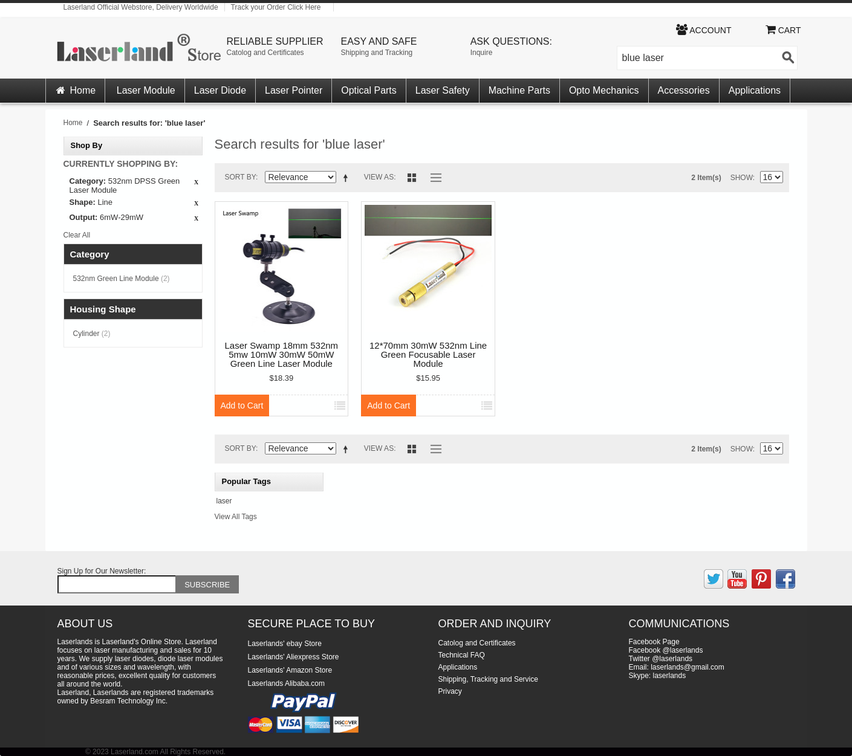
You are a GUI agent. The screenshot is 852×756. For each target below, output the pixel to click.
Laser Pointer (293, 90)
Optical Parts (369, 90)
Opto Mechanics (604, 90)
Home (75, 90)
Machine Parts (519, 90)
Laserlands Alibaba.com (286, 683)
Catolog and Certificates (265, 52)
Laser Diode (220, 90)
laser (224, 501)
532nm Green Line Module (121, 278)
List (433, 178)
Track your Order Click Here (276, 7)
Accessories (684, 90)
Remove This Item (196, 182)
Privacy (450, 691)
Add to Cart (242, 405)
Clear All (77, 235)
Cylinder (92, 333)
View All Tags (236, 516)
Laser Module (146, 90)
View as (379, 177)
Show (741, 177)
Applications (755, 90)
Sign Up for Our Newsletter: (101, 571)
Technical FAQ (461, 655)
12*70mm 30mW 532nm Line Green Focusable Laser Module (428, 355)
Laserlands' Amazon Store (290, 670)
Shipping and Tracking (377, 52)
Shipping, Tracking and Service (488, 679)
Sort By (240, 177)
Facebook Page (654, 642)
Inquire (481, 52)
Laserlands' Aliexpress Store (293, 657)
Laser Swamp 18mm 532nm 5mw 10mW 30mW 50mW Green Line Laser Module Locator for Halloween (282, 355)
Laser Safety (442, 90)
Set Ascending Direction (348, 179)
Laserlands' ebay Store (285, 643)
